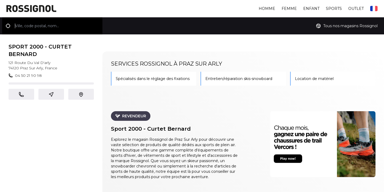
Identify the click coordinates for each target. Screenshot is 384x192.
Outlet (356, 8)
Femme (289, 8)
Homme (267, 8)
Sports (334, 8)
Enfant (311, 8)
